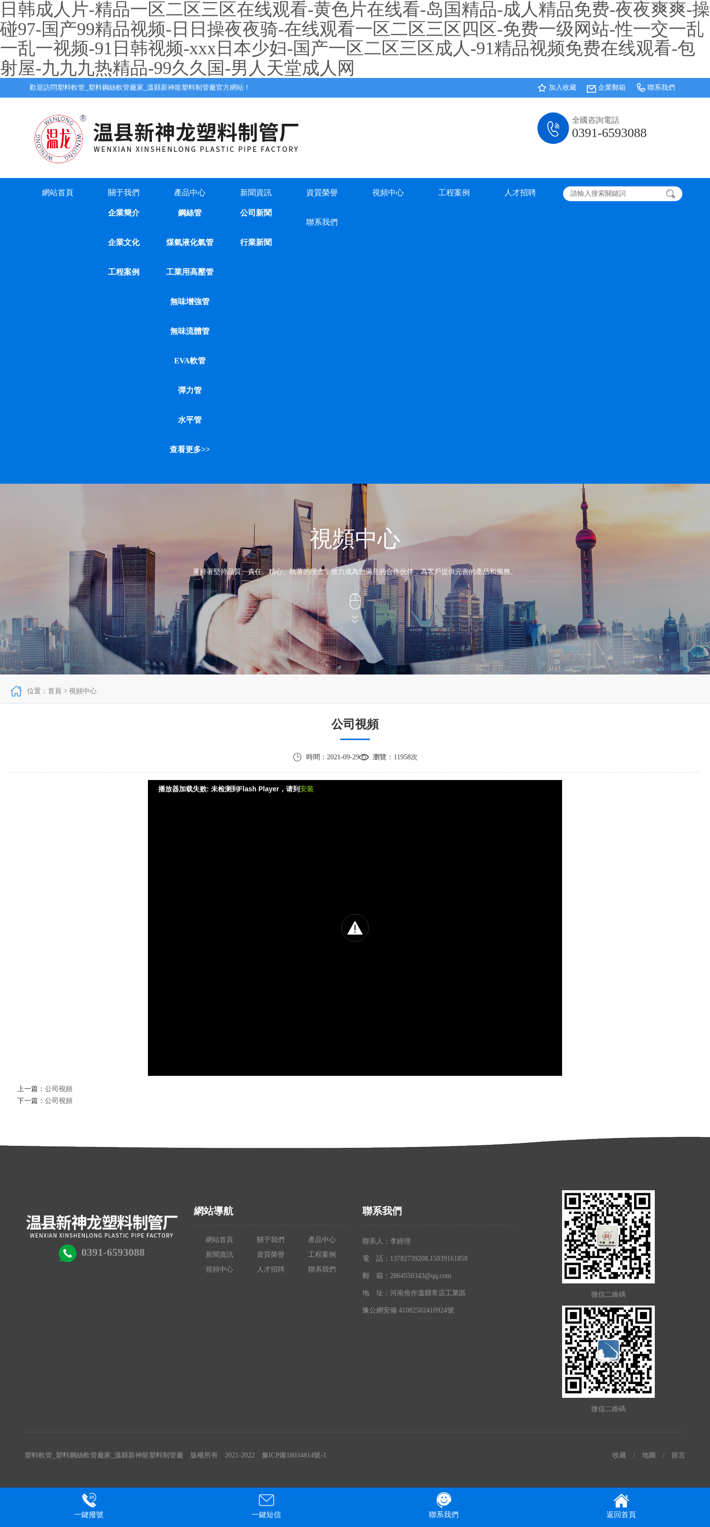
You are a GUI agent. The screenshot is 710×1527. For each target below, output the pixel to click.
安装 (307, 789)
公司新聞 (256, 213)
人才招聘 (520, 192)
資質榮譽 (322, 192)
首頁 (55, 691)
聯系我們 (661, 87)
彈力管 (190, 390)
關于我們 (124, 192)
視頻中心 (388, 192)
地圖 (649, 1455)
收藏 (619, 1455)
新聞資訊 (256, 192)
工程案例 (124, 272)
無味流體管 (190, 331)
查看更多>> (190, 449)
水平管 (190, 420)
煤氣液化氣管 (189, 242)
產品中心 (190, 192)
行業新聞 (256, 242)
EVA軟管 (190, 360)
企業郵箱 (612, 87)
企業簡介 (124, 213)
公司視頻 (58, 1089)
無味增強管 (190, 301)
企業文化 (124, 242)
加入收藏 (562, 87)
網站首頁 (57, 192)
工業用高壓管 (189, 272)
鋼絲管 (190, 213)
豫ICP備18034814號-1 (294, 1455)
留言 (678, 1455)
